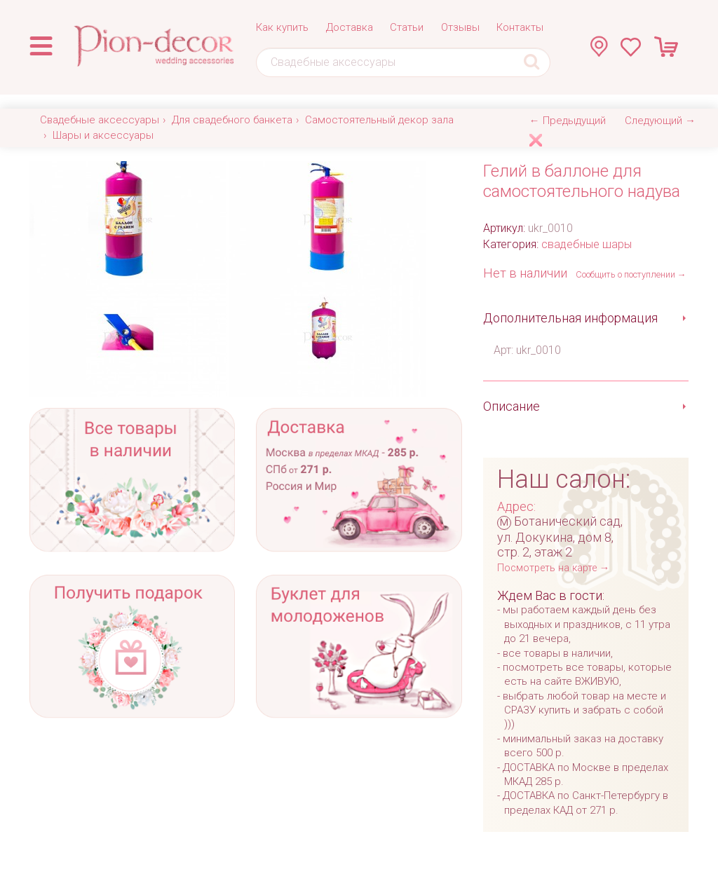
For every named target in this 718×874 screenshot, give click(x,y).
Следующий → (660, 120)
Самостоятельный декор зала (379, 120)
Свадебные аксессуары (99, 120)
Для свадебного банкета (232, 120)
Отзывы (460, 27)
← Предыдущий (567, 120)
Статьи (407, 27)
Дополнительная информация (570, 317)
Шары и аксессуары (103, 135)
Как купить (282, 27)
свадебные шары (586, 244)
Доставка (349, 27)
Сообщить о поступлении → (631, 274)
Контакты (519, 27)
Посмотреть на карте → (553, 568)
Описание (511, 406)
